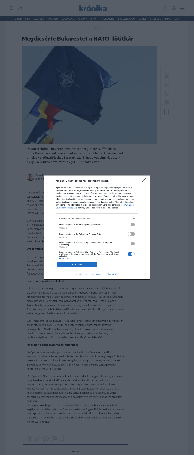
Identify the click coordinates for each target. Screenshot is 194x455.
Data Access (96, 274)
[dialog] (97, 227)
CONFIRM (77, 264)
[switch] (131, 224)
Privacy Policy (112, 274)
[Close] (144, 181)
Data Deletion (81, 274)
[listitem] (97, 218)
